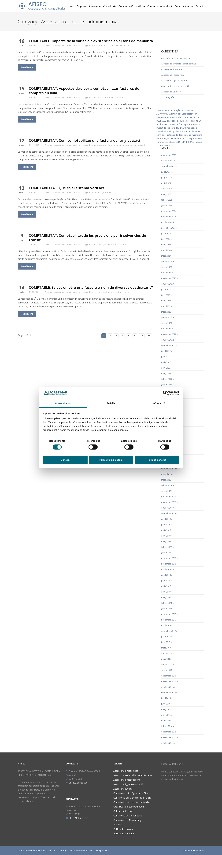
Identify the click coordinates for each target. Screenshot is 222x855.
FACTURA (168, 124)
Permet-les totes (157, 460)
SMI (183, 141)
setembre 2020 (168, 468)
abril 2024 (165, 250)
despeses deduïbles (177, 120)
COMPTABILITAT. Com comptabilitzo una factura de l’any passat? (85, 140)
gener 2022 (166, 384)
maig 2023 (166, 300)
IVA (169, 131)
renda (185, 138)
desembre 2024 (168, 211)
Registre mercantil (172, 138)
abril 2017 (165, 653)
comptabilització (123, 97)
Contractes (186, 117)
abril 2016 (165, 714)
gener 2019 (166, 552)
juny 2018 (165, 580)
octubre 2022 (167, 339)
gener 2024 (166, 267)
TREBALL (190, 141)
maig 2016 (166, 709)
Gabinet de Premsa (123, 811)
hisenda (196, 124)
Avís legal (118, 824)
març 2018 (166, 597)
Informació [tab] (159, 403)
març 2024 (166, 255)
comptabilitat (97, 244)
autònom (172, 113)
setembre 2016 (168, 692)
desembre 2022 (168, 328)
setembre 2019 (168, 513)
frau (181, 124)
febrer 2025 (166, 199)
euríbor (160, 124)
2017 (158, 110)
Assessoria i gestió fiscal (173, 74)
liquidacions (177, 131)
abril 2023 (165, 306)
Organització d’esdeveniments (128, 806)
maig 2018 (166, 586)
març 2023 (166, 311)
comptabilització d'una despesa (106, 144)
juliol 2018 (166, 574)
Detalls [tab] (111, 403)
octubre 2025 (167, 160)
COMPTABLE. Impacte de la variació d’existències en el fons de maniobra (91, 40)
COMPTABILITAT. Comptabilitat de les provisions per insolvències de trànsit (87, 237)
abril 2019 (165, 535)
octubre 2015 (167, 742)
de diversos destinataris (102, 291)
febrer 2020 (166, 485)
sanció (159, 141)
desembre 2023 (168, 272)
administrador (168, 110)
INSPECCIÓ (181, 127)
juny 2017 (165, 642)
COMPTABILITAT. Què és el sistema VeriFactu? (68, 187)
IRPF (166, 131)
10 (142, 335)
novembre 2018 (168, 563)
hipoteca (188, 124)
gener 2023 (166, 323)
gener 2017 (166, 670)
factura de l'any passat (133, 144)
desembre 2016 (168, 675)
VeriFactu (107, 192)
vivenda (168, 145)
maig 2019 (166, 530)
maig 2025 (166, 183)
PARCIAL (197, 131)
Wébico (200, 850)
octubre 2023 (167, 283)
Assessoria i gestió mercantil (175, 86)
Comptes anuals (173, 117)
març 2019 (166, 541)
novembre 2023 (168, 278)
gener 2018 (166, 608)
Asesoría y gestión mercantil (175, 58)
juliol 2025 (166, 171)
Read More (27, 67)
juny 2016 (165, 703)
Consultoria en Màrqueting (127, 820)
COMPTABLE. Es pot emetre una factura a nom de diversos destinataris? (91, 287)
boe (179, 113)
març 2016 (166, 720)
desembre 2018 (168, 558)
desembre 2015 (168, 731)
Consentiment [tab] (63, 403)
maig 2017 (166, 647)
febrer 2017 (166, 664)
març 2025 (166, 194)
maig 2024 (166, 244)
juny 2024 (165, 239)
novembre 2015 (168, 737)
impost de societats (165, 127)
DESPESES (161, 120)
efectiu (190, 120)
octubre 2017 (167, 625)
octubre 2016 (167, 686)
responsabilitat (195, 138)
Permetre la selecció (110, 460)
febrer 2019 (166, 546)
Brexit (185, 113)
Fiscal (175, 124)
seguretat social (171, 141)
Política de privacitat (123, 833)
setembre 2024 (168, 227)
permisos (161, 134)
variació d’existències (119, 45)
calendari (192, 113)
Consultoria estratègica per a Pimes (131, 793)
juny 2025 (165, 177)
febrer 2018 (166, 602)
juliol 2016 (166, 698)
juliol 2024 (166, 233)
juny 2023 (165, 295)
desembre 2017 (168, 614)
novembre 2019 (168, 502)
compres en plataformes (103, 97)
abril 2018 (165, 591)
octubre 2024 (167, 222)
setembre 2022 (168, 345)
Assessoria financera (171, 69)
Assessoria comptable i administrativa (132, 775)
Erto (201, 120)
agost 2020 (166, 474)
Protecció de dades (175, 134)
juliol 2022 (166, 351)
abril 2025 (165, 188)
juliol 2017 (166, 636)
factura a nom (122, 291)
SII (180, 141)
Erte (196, 120)
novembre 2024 (168, 216)
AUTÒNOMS (162, 113)
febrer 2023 (166, 317)
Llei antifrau (96, 192)
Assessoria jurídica (170, 91)
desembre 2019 (168, 496)
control (195, 117)
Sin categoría (167, 97)
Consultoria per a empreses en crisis (132, 797)
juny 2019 (165, 524)
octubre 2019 (167, 507)
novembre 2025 (168, 155)
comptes (160, 117)
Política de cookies (123, 829)
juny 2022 (165, 356)
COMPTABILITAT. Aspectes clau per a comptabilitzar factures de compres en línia (84, 90)
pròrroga (189, 134)
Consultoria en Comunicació (127, 815)
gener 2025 (166, 205)
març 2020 (166, 479)
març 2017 (166, 658)
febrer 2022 (166, 379)
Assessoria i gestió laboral (174, 80)
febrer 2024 (166, 261)
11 (149, 335)
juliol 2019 (166, 518)
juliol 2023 (166, 289)
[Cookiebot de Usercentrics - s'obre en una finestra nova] (165, 393)
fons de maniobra (99, 45)
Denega (65, 460)
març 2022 (166, 373)
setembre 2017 (168, 630)
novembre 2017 (168, 619)
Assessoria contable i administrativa (62, 45)
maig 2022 (166, 362)
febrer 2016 (166, 726)
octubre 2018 (167, 569)
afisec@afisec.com (77, 782)
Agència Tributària (184, 110)
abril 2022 (165, 367)
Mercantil (188, 131)
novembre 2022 (168, 334)
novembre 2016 (168, 681)
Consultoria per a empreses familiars (132, 802)
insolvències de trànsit (115, 244)
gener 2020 (166, 490)
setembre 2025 (168, 166)
